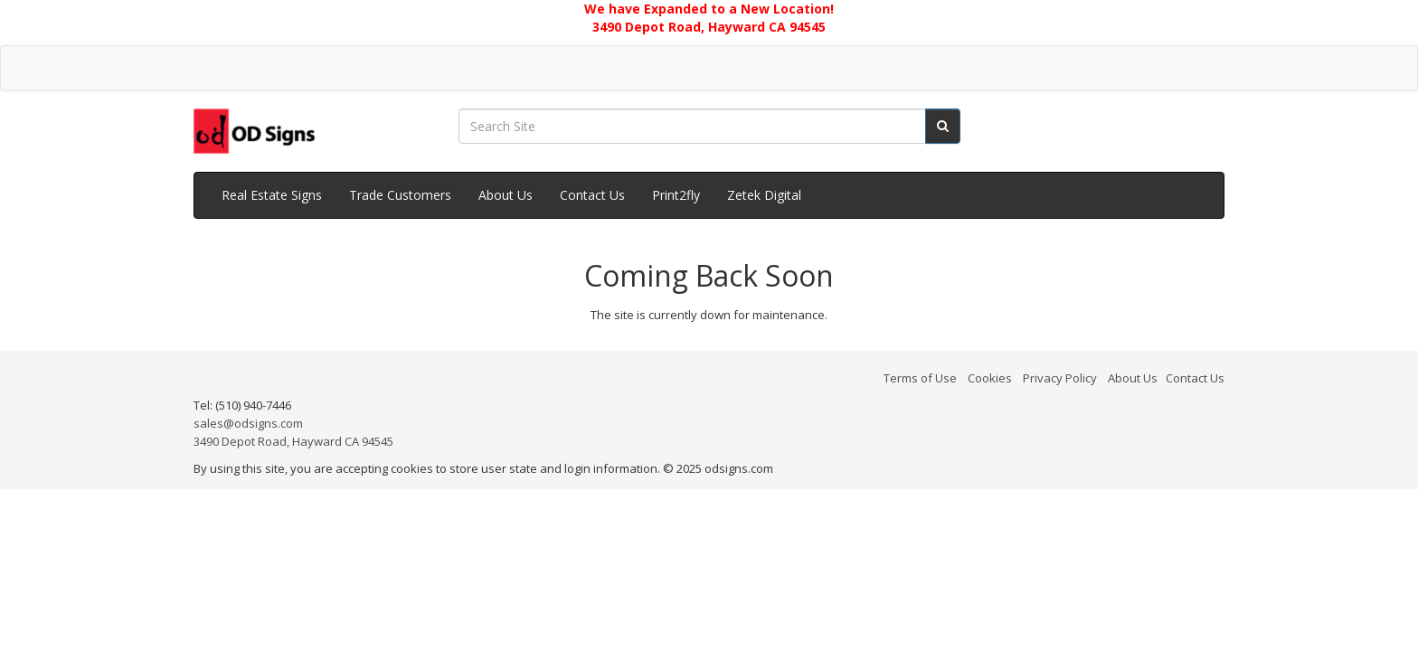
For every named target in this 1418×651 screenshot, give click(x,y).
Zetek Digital (764, 194)
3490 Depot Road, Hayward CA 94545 (293, 441)
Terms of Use (920, 378)
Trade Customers (400, 194)
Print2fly (676, 194)
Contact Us (592, 194)
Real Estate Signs (272, 194)
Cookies (990, 378)
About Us (505, 194)
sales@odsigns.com (248, 423)
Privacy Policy (1060, 378)
